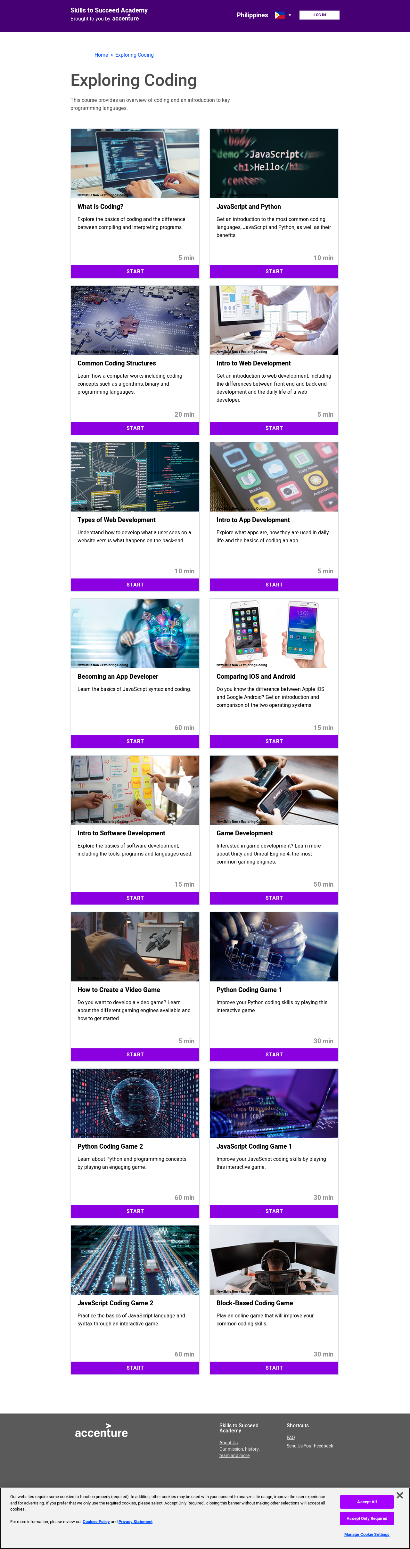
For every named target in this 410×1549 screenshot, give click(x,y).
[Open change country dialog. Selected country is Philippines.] (283, 15)
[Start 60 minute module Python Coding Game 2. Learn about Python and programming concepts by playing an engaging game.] (135, 1143)
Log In (320, 15)
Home (101, 55)
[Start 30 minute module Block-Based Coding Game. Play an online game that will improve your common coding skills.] (274, 1300)
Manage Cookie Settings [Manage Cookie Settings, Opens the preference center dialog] (367, 1534)
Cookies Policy (96, 1522)
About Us (239, 1449)
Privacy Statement (135, 1522)
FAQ (291, 1438)
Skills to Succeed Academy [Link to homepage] (109, 10)
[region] (205, 1518)
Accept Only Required (367, 1518)
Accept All (366, 1502)
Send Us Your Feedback (310, 1446)
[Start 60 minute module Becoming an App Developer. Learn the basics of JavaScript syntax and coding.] (135, 673)
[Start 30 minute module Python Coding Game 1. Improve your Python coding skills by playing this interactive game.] (274, 987)
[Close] (400, 1495)
